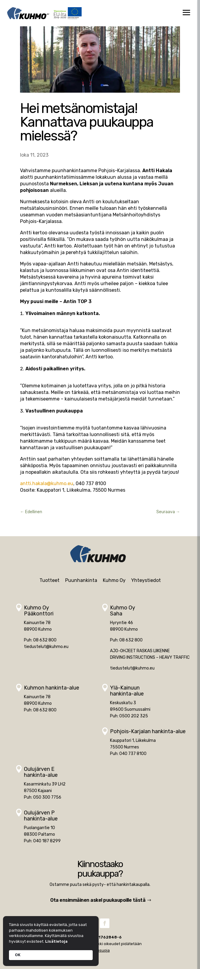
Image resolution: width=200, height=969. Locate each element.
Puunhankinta (81, 580)
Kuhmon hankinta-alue (51, 687)
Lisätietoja (56, 941)
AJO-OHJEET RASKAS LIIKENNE (140, 650)
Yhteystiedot (146, 580)
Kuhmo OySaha (122, 610)
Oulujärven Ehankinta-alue (41, 772)
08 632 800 (45, 640)
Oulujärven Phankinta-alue (41, 815)
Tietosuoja (100, 950)
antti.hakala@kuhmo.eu (46, 483)
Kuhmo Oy (114, 580)
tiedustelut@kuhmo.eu (46, 646)
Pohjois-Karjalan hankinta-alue (148, 731)
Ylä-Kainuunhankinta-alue (127, 690)
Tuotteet (49, 580)
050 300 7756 (47, 797)
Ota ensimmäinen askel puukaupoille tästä (97, 900)
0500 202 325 (133, 716)
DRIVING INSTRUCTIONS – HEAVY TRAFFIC (150, 657)
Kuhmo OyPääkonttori (39, 610)
